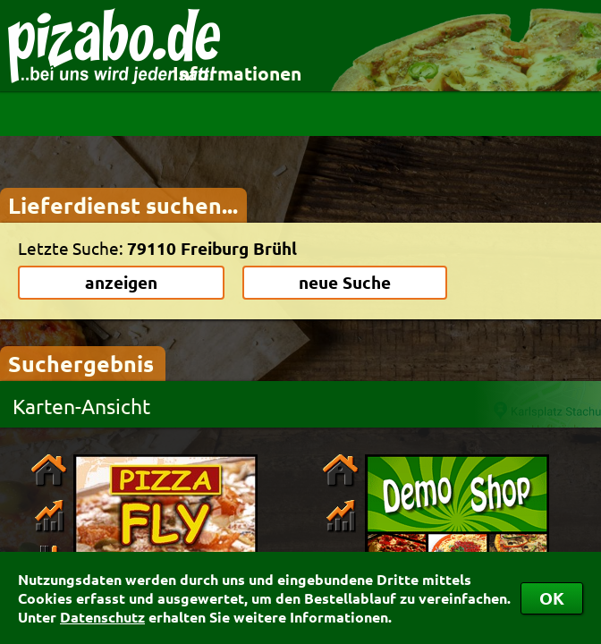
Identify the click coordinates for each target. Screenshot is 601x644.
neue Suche (345, 282)
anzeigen (121, 282)
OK (551, 598)
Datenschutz (102, 616)
